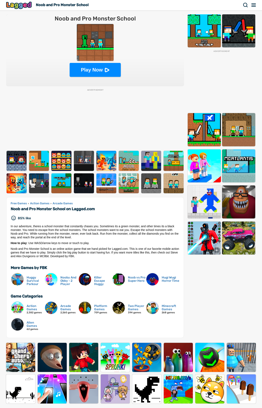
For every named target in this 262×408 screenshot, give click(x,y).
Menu (254, 5)
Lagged (19, 5)
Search (246, 5)
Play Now (92, 70)
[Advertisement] (95, 120)
